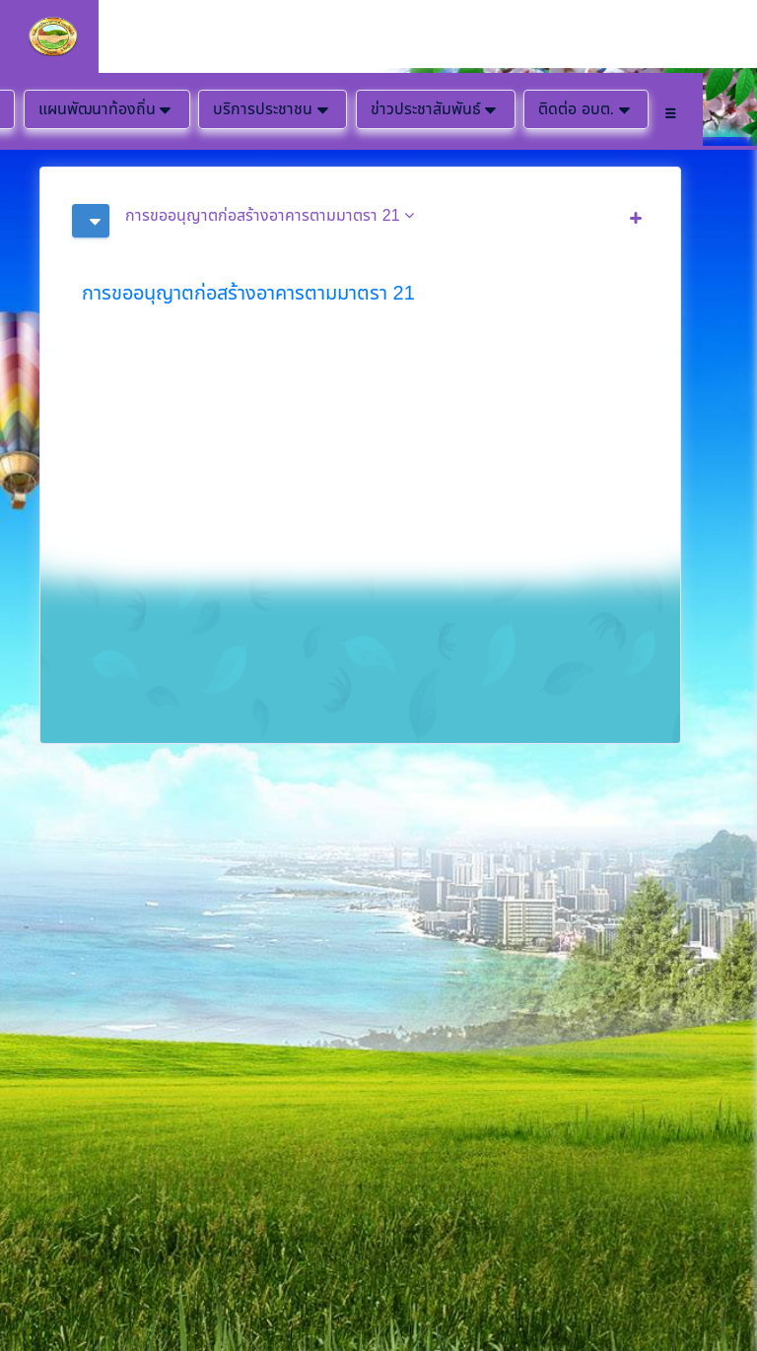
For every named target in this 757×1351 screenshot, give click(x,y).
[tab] (360, 220)
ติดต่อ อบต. (586, 109)
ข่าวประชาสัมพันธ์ (436, 109)
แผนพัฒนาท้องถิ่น (106, 109)
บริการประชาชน (272, 109)
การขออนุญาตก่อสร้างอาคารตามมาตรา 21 (248, 293)
